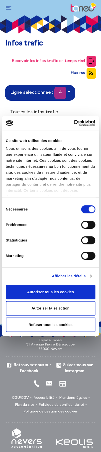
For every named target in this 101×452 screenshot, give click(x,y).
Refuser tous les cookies (50, 324)
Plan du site (24, 405)
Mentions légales (73, 398)
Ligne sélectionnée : (38, 93)
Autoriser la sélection (50, 308)
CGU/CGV (20, 398)
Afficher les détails (69, 276)
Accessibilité (44, 398)
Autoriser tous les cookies (50, 292)
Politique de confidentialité (61, 405)
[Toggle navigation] (7, 8)
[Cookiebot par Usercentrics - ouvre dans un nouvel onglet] (73, 123)
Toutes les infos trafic (34, 112)
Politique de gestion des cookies (50, 412)
